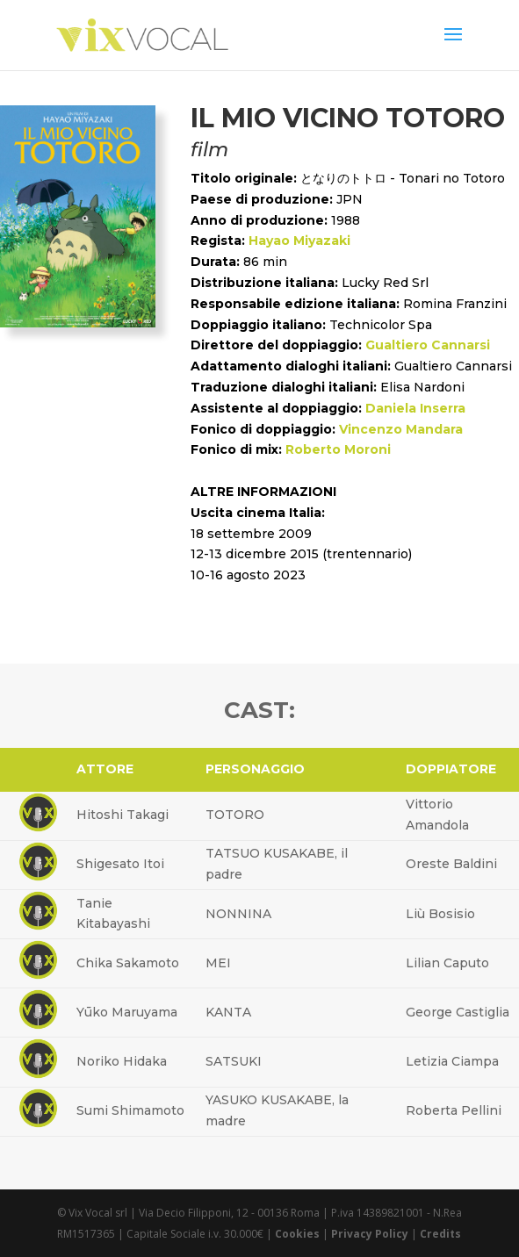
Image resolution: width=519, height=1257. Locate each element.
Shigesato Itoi (120, 864)
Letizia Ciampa (452, 1061)
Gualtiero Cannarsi (427, 345)
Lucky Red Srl (385, 283)
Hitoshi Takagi (122, 814)
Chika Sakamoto (127, 963)
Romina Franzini (455, 304)
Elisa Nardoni (422, 387)
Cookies (297, 1233)
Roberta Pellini (453, 1110)
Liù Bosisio (440, 914)
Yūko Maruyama (126, 1012)
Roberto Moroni (338, 449)
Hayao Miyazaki (299, 240)
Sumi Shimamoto (130, 1110)
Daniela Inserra (415, 408)
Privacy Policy (369, 1233)
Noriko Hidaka (121, 1061)
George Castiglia (457, 1012)
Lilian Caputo (447, 963)
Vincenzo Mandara (401, 429)
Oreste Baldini (451, 864)
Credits (440, 1233)
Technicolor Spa (380, 325)
